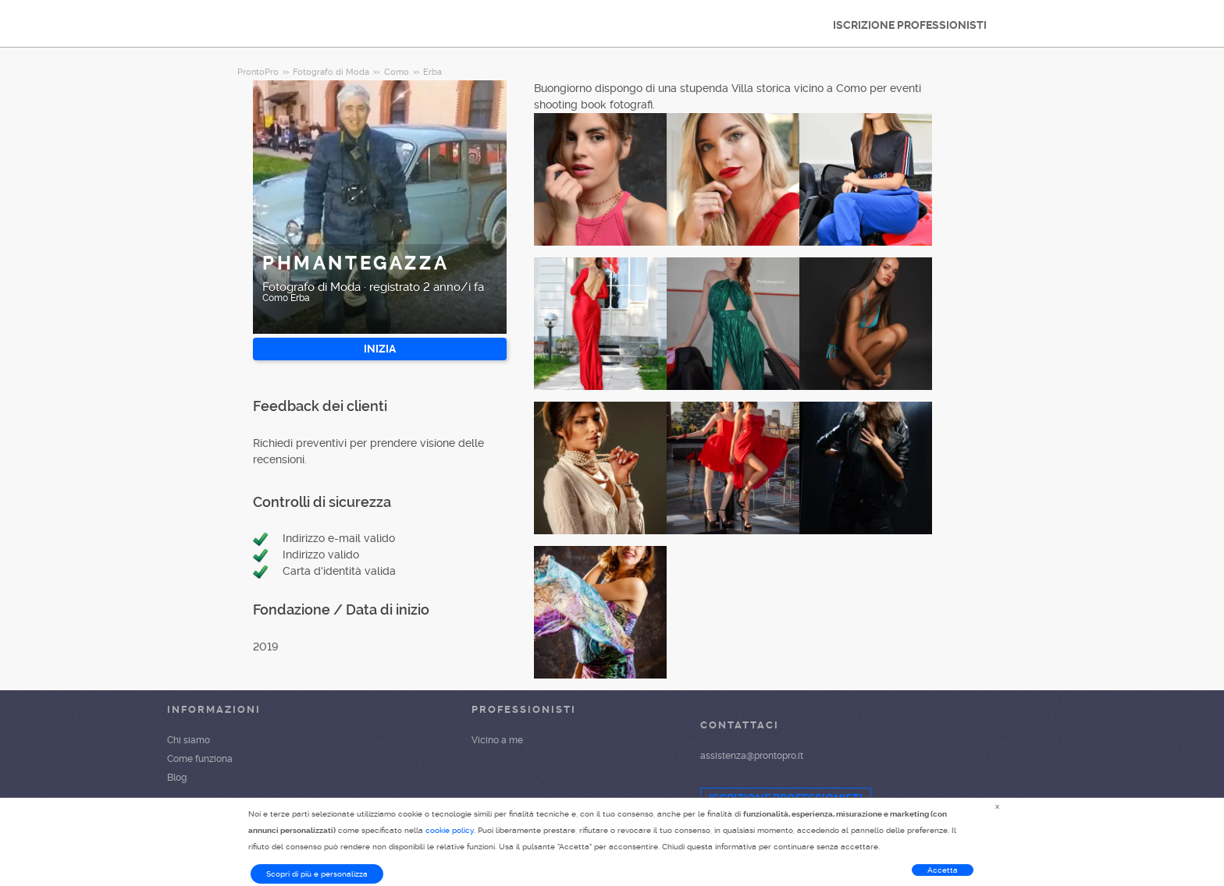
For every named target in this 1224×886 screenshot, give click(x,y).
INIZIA (380, 348)
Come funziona (200, 758)
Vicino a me (497, 740)
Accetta (942, 870)
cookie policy (449, 830)
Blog (177, 777)
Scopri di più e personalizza (317, 874)
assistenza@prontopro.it (751, 755)
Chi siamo (188, 740)
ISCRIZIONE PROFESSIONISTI (910, 25)
